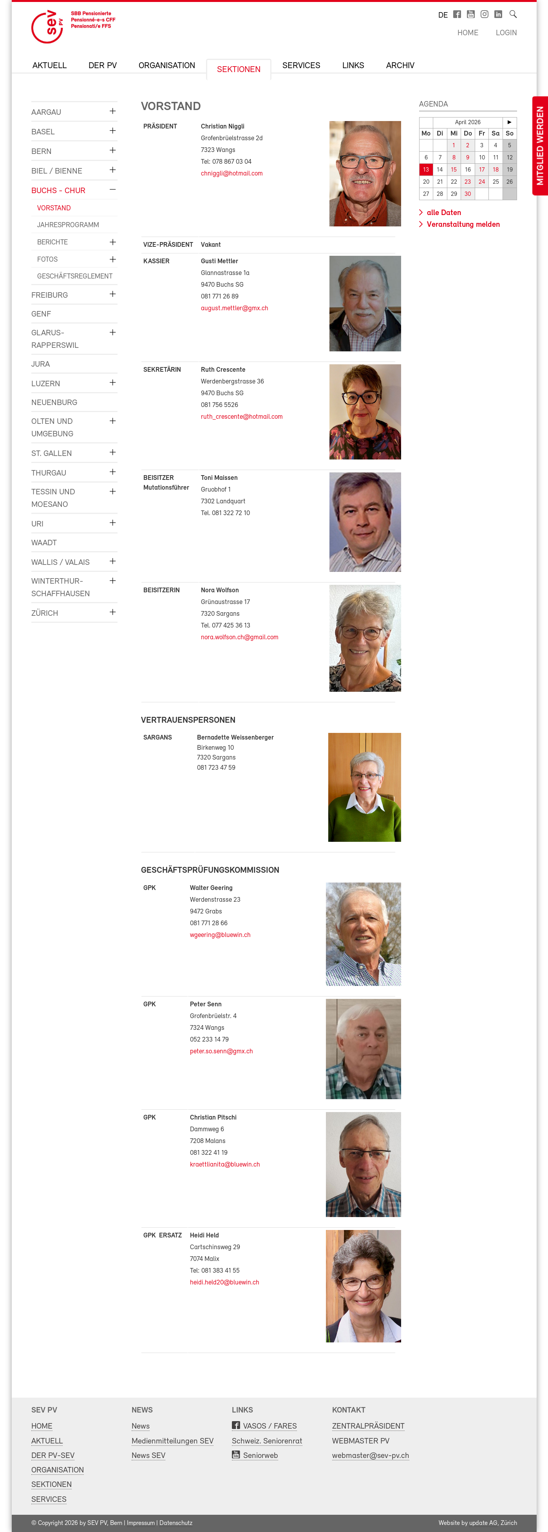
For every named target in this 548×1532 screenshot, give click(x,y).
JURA (40, 364)
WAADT (44, 543)
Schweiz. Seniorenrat (267, 1441)
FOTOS (47, 260)
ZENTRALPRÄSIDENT (368, 1426)
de (443, 16)
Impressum (141, 1523)
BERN (41, 152)
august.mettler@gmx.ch (234, 308)
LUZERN (45, 384)
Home (468, 33)
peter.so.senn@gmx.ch (221, 1051)
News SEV (148, 1456)
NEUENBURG (54, 403)
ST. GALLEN (51, 454)
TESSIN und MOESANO (53, 498)
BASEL (43, 132)
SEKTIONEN (238, 70)
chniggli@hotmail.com (232, 173)
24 (482, 182)
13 (426, 170)
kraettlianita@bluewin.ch (225, 1164)
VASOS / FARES (270, 1426)
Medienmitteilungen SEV (172, 1441)
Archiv (400, 66)
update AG (483, 1523)
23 (468, 182)
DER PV (103, 66)
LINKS (353, 66)
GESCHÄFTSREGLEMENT (71, 276)
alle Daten (443, 213)
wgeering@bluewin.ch (220, 935)
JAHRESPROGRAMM (68, 225)
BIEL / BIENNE (56, 171)
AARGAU (46, 113)
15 (454, 170)
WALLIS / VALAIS (60, 563)
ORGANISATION (167, 66)
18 (496, 170)
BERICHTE (52, 242)
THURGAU (48, 473)
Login (506, 33)
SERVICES (301, 66)
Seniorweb (260, 1456)
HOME (41, 1426)
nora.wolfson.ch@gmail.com (240, 637)
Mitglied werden (541, 146)
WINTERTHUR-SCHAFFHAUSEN (60, 587)
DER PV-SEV (52, 1456)
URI (37, 524)
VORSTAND (54, 208)
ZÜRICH (44, 614)
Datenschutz (175, 1523)
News (141, 1426)
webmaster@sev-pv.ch (370, 1456)
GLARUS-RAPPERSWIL (55, 339)
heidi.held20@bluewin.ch (224, 1282)
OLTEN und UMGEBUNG (52, 428)
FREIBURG (49, 295)
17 (482, 170)
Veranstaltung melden (462, 225)
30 (468, 194)
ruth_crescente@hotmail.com (242, 417)
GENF (41, 314)
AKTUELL (50, 66)
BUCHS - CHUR (58, 191)
